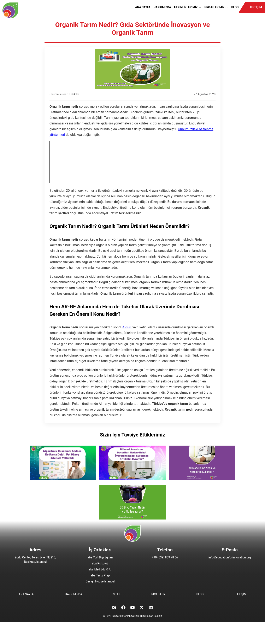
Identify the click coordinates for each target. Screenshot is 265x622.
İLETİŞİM (256, 7)
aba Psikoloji (100, 563)
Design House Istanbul (100, 581)
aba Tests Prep (100, 575)
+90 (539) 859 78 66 (165, 557)
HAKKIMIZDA (162, 7)
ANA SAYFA (143, 7)
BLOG (234, 7)
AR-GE (127, 327)
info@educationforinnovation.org (229, 557)
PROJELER (158, 594)
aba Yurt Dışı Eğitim (100, 557)
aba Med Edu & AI (100, 569)
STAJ (116, 594)
